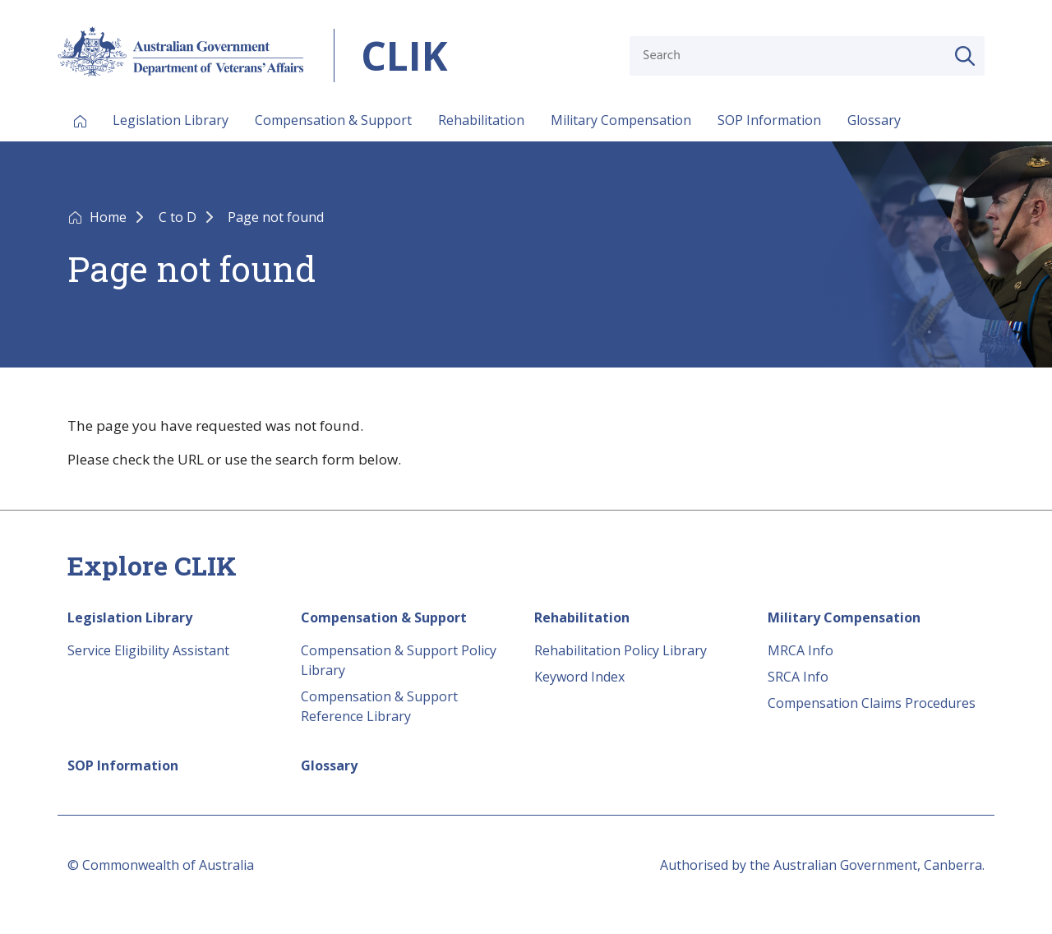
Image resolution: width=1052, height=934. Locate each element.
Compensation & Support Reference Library (379, 706)
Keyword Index (579, 677)
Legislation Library (170, 120)
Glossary (874, 120)
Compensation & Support (333, 120)
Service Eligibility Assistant (148, 650)
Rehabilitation (481, 120)
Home (110, 217)
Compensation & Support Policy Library (398, 660)
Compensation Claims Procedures (872, 703)
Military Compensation (621, 120)
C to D (179, 217)
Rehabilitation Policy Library (620, 650)
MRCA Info (800, 650)
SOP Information (769, 120)
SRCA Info (798, 677)
